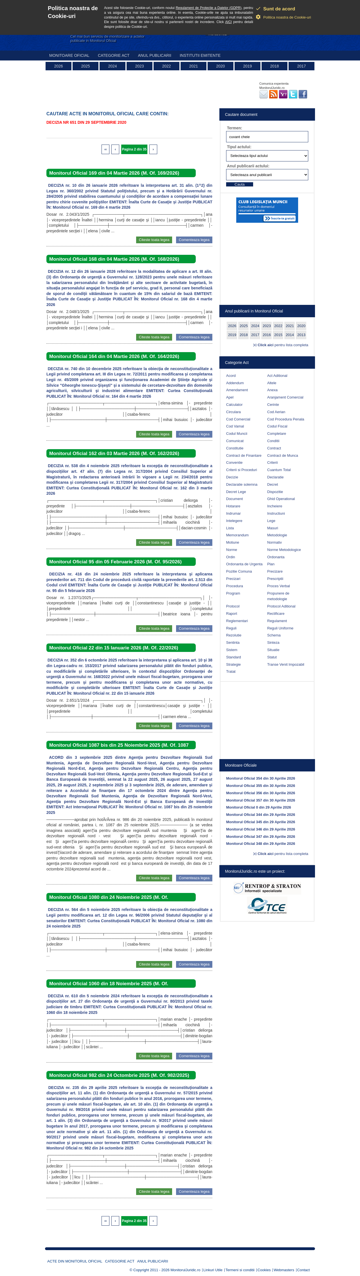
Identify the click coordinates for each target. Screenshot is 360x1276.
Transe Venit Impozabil (285, 664)
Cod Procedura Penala (285, 419)
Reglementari (237, 621)
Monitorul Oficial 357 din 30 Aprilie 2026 (260, 800)
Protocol (233, 606)
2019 (247, 66)
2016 (267, 335)
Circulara (233, 412)
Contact (303, 1270)
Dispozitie (275, 492)
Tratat (230, 671)
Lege (271, 521)
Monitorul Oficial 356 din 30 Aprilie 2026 (260, 793)
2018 (274, 66)
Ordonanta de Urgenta (244, 564)
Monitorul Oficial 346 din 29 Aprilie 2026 (260, 829)
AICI (228, 22)
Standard (233, 657)
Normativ (274, 542)
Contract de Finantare (244, 455)
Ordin (230, 557)
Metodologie (277, 535)
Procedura (234, 586)
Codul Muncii (236, 433)
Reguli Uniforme (280, 628)
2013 (301, 335)
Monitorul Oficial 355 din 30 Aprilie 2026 (260, 786)
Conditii (273, 441)
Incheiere (274, 506)
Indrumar (233, 513)
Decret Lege (236, 492)
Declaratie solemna (241, 484)
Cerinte (273, 404)
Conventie (234, 462)
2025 (85, 66)
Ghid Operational (281, 499)
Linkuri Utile (212, 1270)
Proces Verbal (278, 586)
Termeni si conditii (240, 1270)
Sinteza (273, 642)
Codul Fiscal (277, 426)
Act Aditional (277, 375)
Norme (231, 550)
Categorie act (114, 55)
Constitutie (234, 448)
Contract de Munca (282, 455)
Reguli (231, 628)
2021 (193, 66)
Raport (231, 613)
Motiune (232, 542)
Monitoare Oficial (69, 55)
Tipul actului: (239, 147)
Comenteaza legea (194, 240)
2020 (220, 66)
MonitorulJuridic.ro (185, 1270)
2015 (278, 335)
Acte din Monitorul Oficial (74, 1261)
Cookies (264, 1270)
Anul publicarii (154, 55)
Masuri (272, 528)
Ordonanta (275, 557)
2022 (166, 66)
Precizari (233, 579)
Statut (272, 657)
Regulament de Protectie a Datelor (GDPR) (209, 8)
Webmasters (284, 1270)
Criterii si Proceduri (241, 470)
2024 (112, 66)
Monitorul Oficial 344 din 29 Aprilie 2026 (260, 815)
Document (234, 499)
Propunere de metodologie (278, 596)
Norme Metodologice (284, 550)
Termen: (234, 128)
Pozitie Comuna (239, 571)
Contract (274, 448)
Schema (274, 635)
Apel (229, 397)
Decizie (232, 477)
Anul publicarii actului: (248, 166)
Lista (230, 528)
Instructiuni (276, 513)
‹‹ (105, 149)
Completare (276, 433)
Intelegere (234, 521)
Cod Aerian (276, 412)
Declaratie (275, 477)
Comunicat (235, 441)
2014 (290, 335)
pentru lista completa (283, 345)
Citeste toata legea (154, 240)
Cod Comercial (238, 419)
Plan (270, 564)
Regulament (277, 621)
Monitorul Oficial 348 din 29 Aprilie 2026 (260, 843)
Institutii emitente (200, 55)
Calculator (234, 404)
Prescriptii (275, 579)
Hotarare (233, 506)
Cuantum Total (279, 470)
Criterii (272, 462)
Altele (271, 383)
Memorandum (237, 535)
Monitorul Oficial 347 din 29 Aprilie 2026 (260, 836)
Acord (231, 375)
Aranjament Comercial (285, 397)
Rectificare (275, 613)
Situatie (273, 650)
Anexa (272, 390)
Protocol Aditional (281, 606)
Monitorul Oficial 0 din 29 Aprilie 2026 (258, 807)
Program (233, 593)
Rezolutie (233, 635)
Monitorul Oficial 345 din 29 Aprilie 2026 (260, 822)
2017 (301, 66)
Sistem (231, 650)
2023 (139, 66)
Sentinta (233, 642)
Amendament (237, 390)
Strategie (233, 664)
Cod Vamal (235, 426)
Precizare (275, 571)
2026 (58, 66)
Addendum (235, 383)
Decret (272, 484)
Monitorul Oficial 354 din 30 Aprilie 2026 (260, 778)
